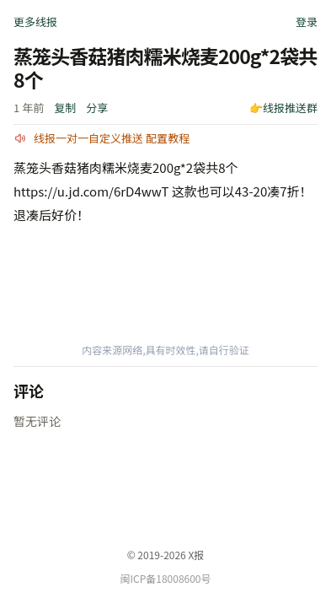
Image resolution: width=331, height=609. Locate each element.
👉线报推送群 (283, 108)
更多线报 (35, 21)
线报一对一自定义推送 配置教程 (112, 138)
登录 (307, 21)
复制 (65, 108)
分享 (97, 108)
